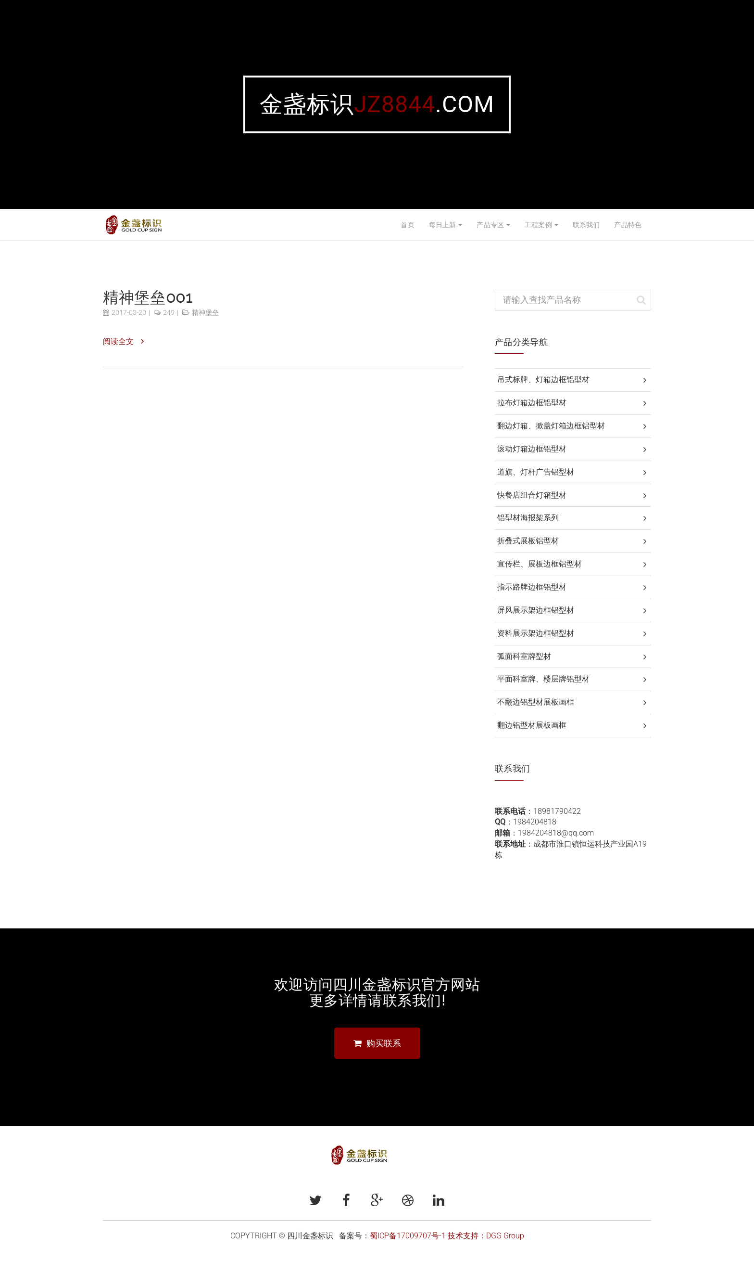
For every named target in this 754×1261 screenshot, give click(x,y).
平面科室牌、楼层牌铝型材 (543, 678)
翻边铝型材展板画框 (531, 725)
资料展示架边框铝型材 (535, 633)
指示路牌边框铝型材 (531, 587)
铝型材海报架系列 (528, 517)
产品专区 (490, 225)
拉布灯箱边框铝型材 (531, 402)
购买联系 (377, 1043)
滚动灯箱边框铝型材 (531, 448)
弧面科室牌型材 (524, 656)
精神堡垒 (205, 312)
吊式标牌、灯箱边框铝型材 (543, 379)
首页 (407, 225)
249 (169, 312)
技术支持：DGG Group (486, 1235)
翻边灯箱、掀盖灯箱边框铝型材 (551, 425)
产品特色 (627, 225)
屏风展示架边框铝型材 (535, 610)
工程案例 (538, 225)
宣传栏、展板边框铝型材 (539, 563)
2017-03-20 (129, 312)
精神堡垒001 (147, 297)
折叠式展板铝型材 (528, 540)
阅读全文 (118, 341)
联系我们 (586, 225)
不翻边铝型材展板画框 (535, 702)
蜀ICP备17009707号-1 (408, 1235)
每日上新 (442, 225)
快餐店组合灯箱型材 (531, 495)
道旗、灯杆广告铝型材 (535, 471)
